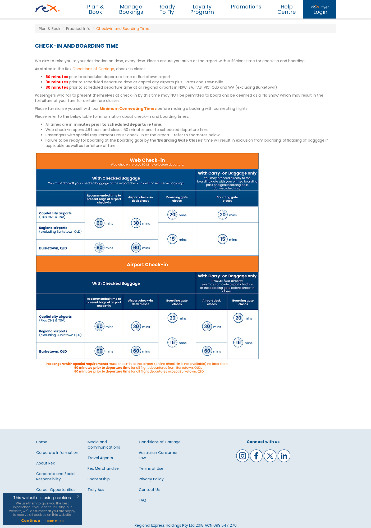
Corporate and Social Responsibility (55, 476)
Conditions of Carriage (93, 68)
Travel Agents (100, 458)
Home (41, 442)
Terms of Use (151, 468)
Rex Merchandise (103, 468)
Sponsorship (99, 479)
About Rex (45, 463)
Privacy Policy (151, 479)
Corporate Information (57, 452)
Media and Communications (104, 444)
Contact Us (149, 489)
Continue (30, 520)
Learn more (54, 520)
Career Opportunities (55, 489)
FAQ (142, 500)
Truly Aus (96, 489)
